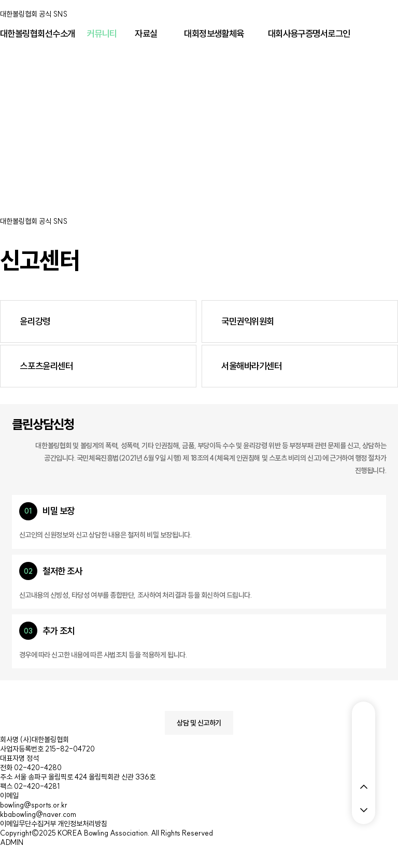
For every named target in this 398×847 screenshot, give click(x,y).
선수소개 (60, 33)
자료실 (146, 33)
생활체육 (229, 33)
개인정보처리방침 (82, 823)
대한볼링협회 (22, 33)
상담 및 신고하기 (199, 723)
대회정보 (199, 33)
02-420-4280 (38, 767)
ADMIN (11, 842)
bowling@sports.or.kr (33, 805)
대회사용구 (286, 33)
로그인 (339, 33)
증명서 (316, 33)
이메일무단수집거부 (28, 823)
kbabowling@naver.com (38, 814)
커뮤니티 (102, 33)
